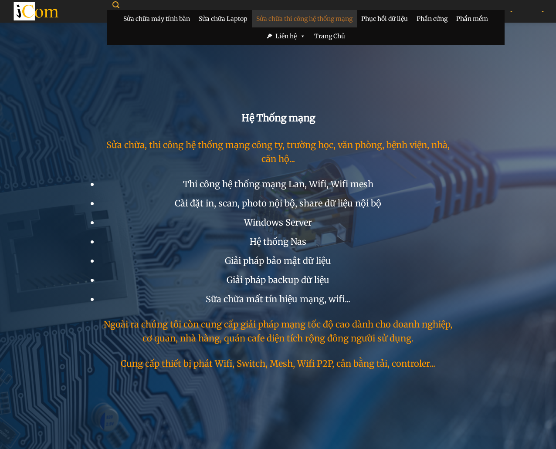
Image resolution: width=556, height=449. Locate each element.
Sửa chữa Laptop (223, 19)
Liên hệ (290, 36)
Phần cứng (432, 19)
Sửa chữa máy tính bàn (156, 19)
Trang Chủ (329, 36)
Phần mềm (472, 19)
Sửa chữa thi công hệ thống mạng (304, 19)
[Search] (116, 5)
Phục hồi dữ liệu (384, 19)
